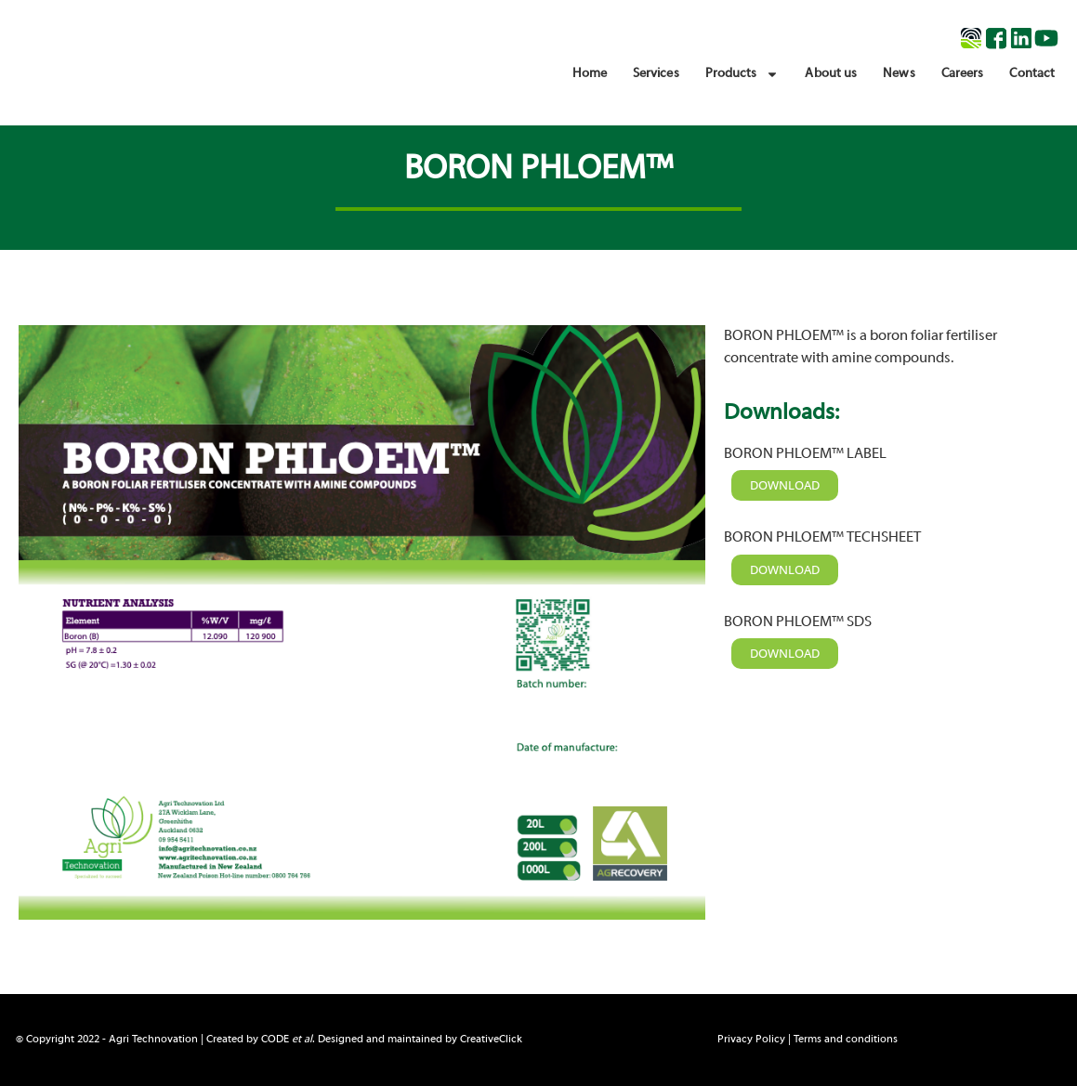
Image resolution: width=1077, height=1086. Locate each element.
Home (589, 74)
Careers (962, 74)
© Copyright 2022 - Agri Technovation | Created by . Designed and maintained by (269, 1039)
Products (742, 74)
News (898, 74)
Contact (1032, 74)
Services (656, 74)
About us (831, 74)
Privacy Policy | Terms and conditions (807, 1039)
